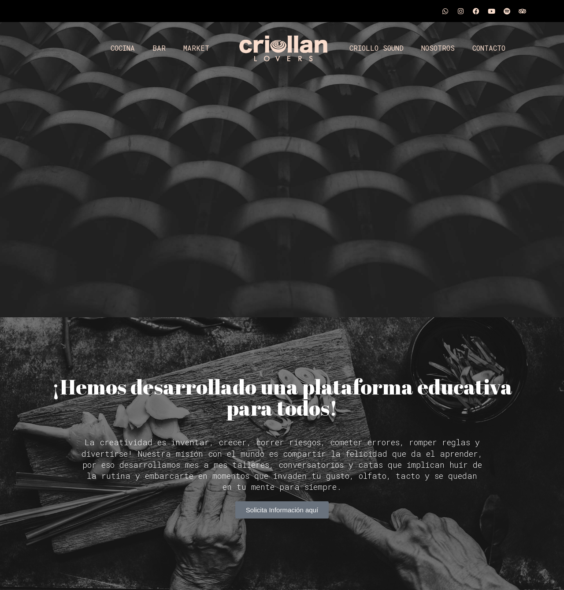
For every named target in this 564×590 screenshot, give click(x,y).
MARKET (196, 48)
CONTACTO (488, 48)
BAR (159, 48)
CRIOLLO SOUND (376, 48)
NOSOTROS (438, 48)
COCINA (123, 48)
